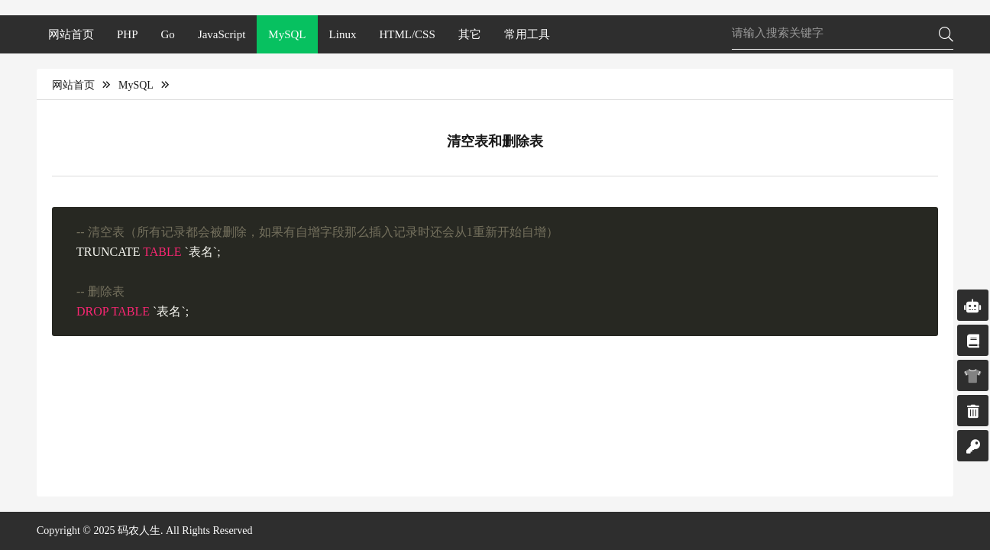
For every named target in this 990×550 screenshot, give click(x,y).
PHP (127, 34)
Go (168, 34)
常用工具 (527, 34)
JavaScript (221, 34)
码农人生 (139, 530)
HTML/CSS (407, 34)
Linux (343, 34)
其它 (469, 34)
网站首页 (71, 34)
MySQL (287, 34)
